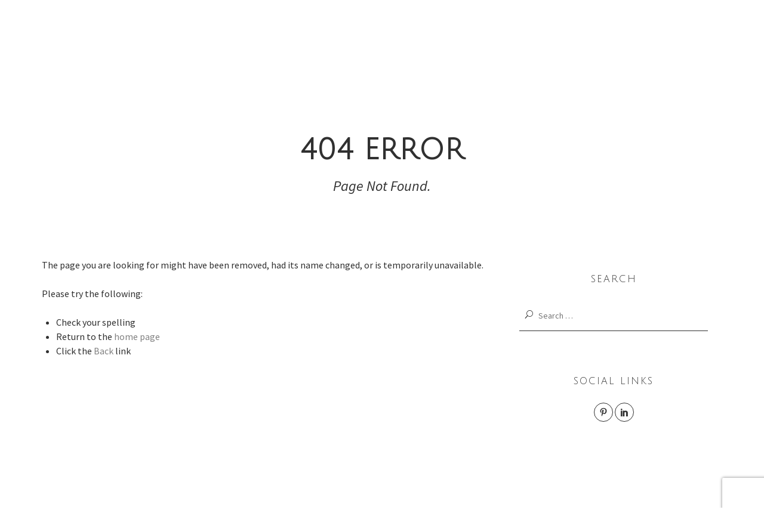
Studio (605, 43)
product (439, 43)
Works (257, 43)
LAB (493, 43)
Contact (667, 43)
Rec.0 (542, 43)
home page (137, 336)
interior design (347, 43)
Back (103, 351)
